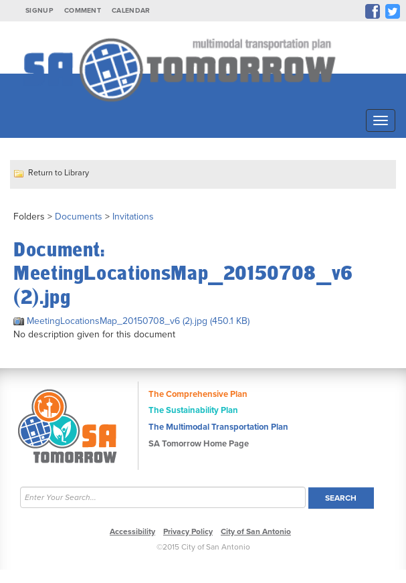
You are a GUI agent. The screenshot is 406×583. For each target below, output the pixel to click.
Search (341, 498)
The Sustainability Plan (193, 410)
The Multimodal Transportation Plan (218, 427)
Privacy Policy (188, 531)
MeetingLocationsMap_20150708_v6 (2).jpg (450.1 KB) (131, 321)
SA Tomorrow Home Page (198, 443)
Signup (39, 10)
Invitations (133, 216)
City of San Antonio (256, 531)
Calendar (131, 10)
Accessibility (132, 531)
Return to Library (58, 172)
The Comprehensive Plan (197, 394)
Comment (82, 10)
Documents (78, 216)
